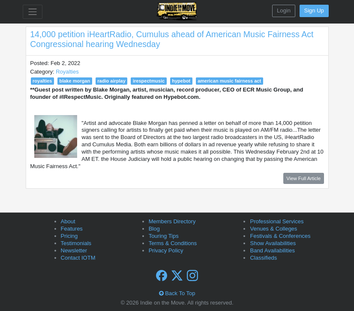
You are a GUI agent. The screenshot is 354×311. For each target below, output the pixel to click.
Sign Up (314, 10)
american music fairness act (229, 80)
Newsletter (74, 250)
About (68, 221)
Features (72, 228)
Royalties (67, 71)
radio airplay (111, 80)
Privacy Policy (166, 250)
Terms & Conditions (173, 243)
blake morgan (74, 80)
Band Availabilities (272, 250)
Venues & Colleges (273, 228)
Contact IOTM (78, 258)
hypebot (181, 80)
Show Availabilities (273, 243)
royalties (42, 80)
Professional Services (276, 221)
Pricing (69, 236)
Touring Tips (164, 236)
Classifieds (263, 258)
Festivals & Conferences (280, 236)
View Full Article (303, 178)
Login (284, 10)
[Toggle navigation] (32, 12)
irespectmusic (149, 80)
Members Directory (172, 221)
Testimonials (76, 243)
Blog (154, 228)
